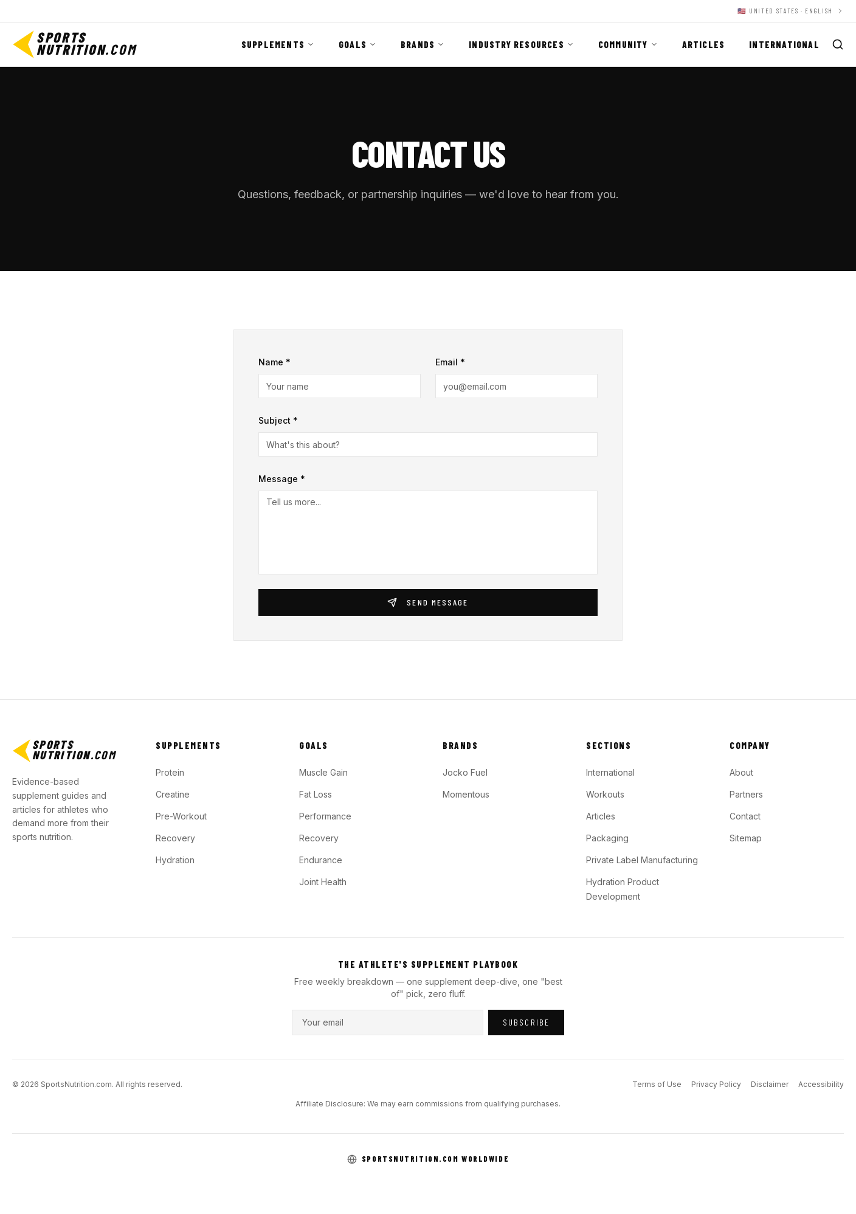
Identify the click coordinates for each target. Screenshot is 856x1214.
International (784, 44)
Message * (281, 479)
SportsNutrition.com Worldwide (435, 1159)
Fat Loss (315, 794)
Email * (450, 362)
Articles (703, 44)
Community (628, 44)
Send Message (427, 602)
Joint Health (323, 882)
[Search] (838, 44)
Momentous (466, 794)
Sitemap (746, 838)
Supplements (277, 44)
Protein (170, 772)
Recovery (175, 838)
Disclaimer (770, 1084)
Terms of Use (657, 1084)
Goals (357, 44)
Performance (325, 816)
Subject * (278, 420)
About (741, 772)
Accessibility (821, 1084)
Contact (745, 816)
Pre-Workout (181, 816)
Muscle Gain (323, 772)
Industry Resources (521, 44)
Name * (274, 362)
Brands (422, 44)
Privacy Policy (716, 1084)
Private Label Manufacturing (642, 860)
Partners (746, 794)
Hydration (175, 860)
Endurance (320, 860)
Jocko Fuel (465, 772)
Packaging (607, 838)
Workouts (605, 794)
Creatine (173, 794)
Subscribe (526, 1022)
